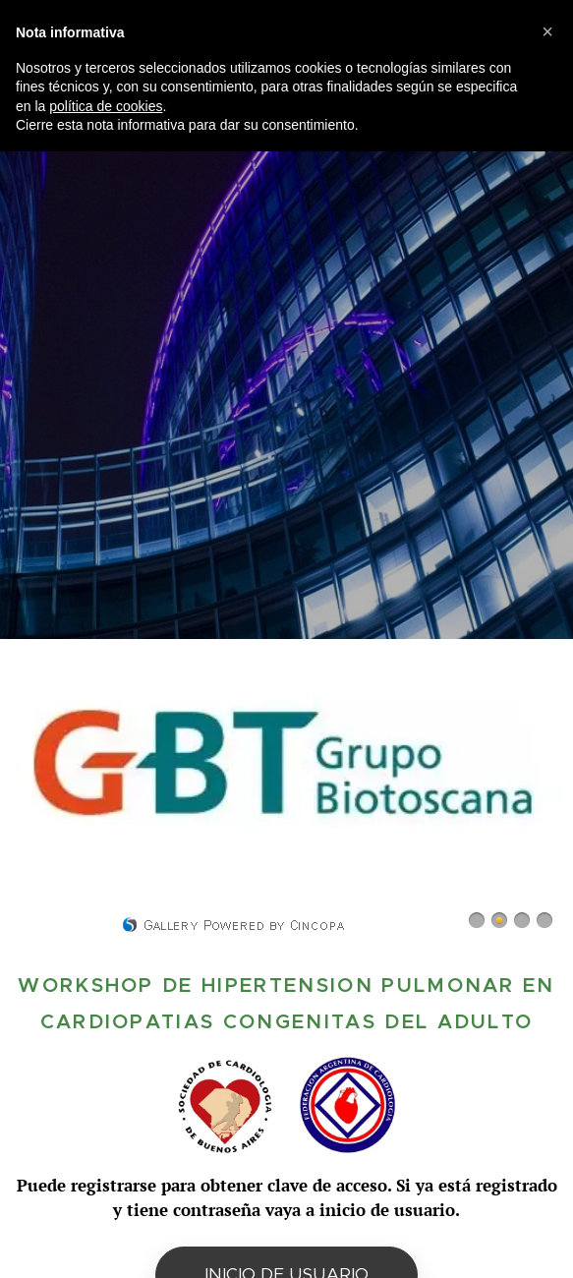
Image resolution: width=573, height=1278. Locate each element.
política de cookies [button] (105, 106)
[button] (547, 31)
